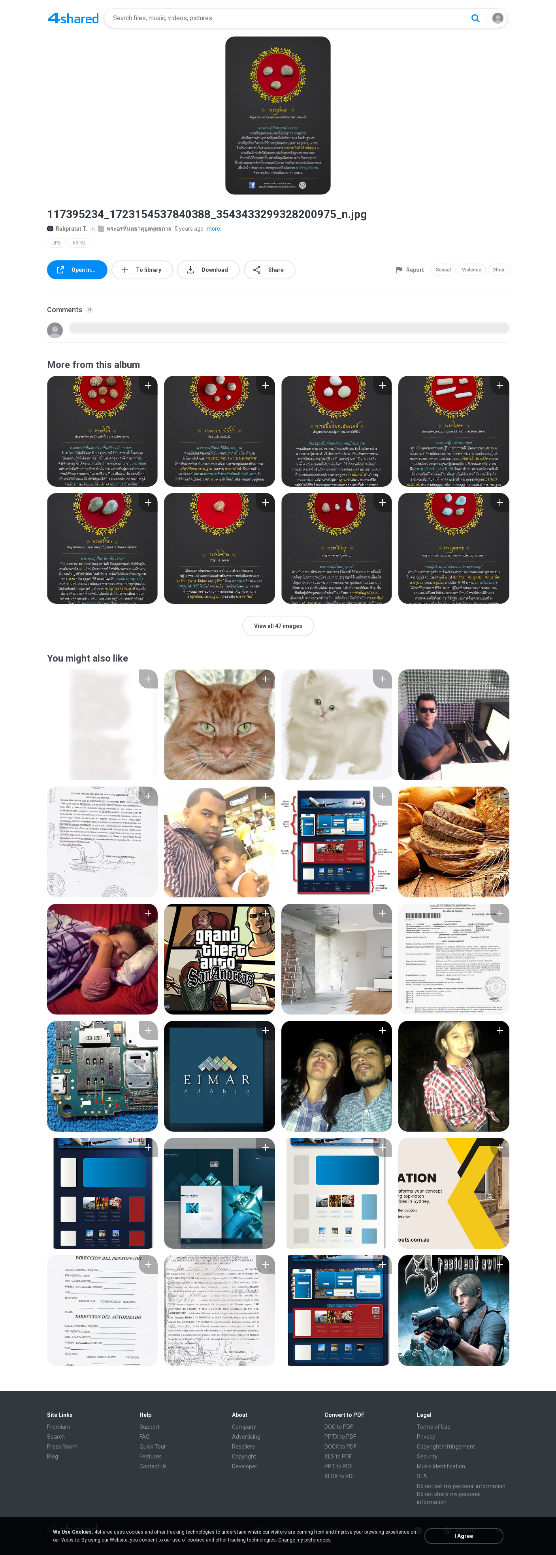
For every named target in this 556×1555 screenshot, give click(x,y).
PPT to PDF (338, 1466)
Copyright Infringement (446, 1446)
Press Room (62, 1446)
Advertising (246, 1437)
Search (56, 1437)
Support (149, 1427)
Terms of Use (433, 1427)
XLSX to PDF (339, 1476)
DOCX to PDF (340, 1446)
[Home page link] (73, 18)
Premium (58, 1427)
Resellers (243, 1446)
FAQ (144, 1437)
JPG (56, 243)
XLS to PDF (338, 1456)
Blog (52, 1456)
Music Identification (441, 1466)
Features (150, 1456)
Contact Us (153, 1466)
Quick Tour (152, 1446)
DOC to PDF (338, 1427)
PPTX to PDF (340, 1437)
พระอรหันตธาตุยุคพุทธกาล (135, 229)
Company (244, 1427)
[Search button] (475, 18)
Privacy (426, 1437)
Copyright (244, 1456)
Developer (244, 1466)
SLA (422, 1476)
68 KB (79, 243)
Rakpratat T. (67, 229)
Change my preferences (304, 1540)
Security (427, 1456)
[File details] (102, 431)
